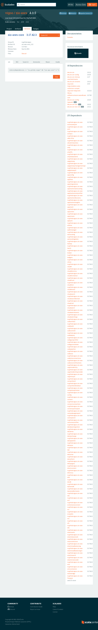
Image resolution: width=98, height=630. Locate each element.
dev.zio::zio (70, 72)
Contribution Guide (36, 607)
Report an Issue (35, 609)
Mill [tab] (17, 62)
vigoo (9, 13)
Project (9, 29)
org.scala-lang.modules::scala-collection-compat (73, 86)
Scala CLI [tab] (26, 62)
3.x (18, 22)
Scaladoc (70, 37)
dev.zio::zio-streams (73, 81)
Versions (27, 29)
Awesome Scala (81, 4)
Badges (36, 29)
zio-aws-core (16, 35)
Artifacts (18, 29)
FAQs (54, 607)
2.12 (27, 22)
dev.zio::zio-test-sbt (73, 107)
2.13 (22, 22)
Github (10, 607)
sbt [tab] (9, 62)
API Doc (70, 5)
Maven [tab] (48, 62)
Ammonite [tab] (36, 62)
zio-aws (21, 13)
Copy (56, 77)
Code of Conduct (58, 609)
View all (24, 53)
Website (72, 13)
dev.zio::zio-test (72, 104)
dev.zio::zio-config (73, 75)
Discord (11, 609)
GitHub (63, 13)
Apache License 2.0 (85, 13)
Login (92, 5)
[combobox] (49, 35)
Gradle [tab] (58, 62)
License (55, 612)
